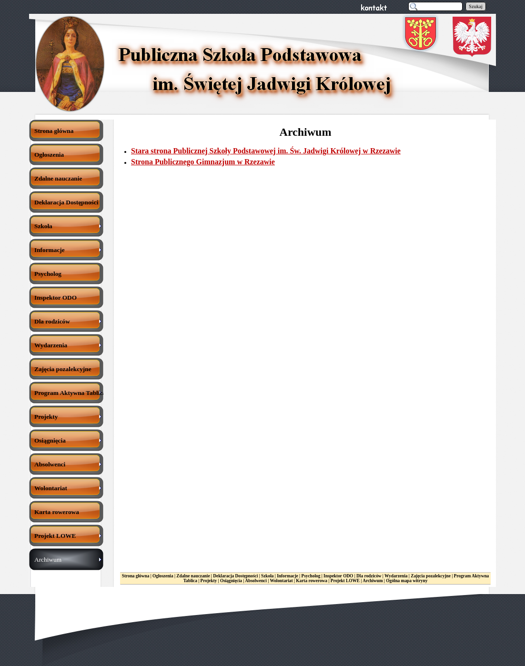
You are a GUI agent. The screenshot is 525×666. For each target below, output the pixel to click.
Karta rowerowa (311, 580)
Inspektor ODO (338, 576)
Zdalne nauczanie (193, 576)
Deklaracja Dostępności (235, 576)
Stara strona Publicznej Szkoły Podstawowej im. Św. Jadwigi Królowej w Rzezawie (266, 151)
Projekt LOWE (345, 580)
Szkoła (267, 576)
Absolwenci (256, 580)
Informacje (287, 576)
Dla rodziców (368, 576)
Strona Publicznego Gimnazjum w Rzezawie (203, 162)
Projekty (209, 580)
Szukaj (476, 6)
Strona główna (136, 576)
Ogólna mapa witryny (406, 580)
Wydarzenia (395, 576)
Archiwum (373, 580)
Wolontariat (281, 580)
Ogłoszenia (162, 576)
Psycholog (311, 576)
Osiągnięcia (231, 580)
